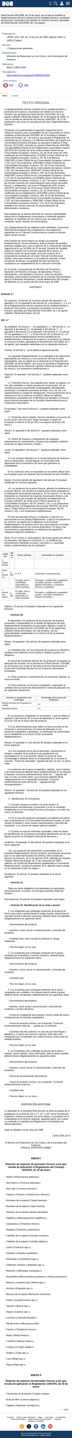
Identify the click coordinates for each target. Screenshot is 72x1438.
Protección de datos (18, 1419)
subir (66, 1409)
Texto (4, 96)
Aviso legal (49, 1417)
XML (26, 85)
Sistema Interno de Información (39, 1419)
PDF (11, 85)
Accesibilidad (60, 1417)
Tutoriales (57, 1419)
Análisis (15, 96)
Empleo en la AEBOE (36, 1421)
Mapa (40, 1417)
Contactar (10, 1417)
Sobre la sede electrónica (26, 1417)
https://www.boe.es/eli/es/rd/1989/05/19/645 (28, 75)
